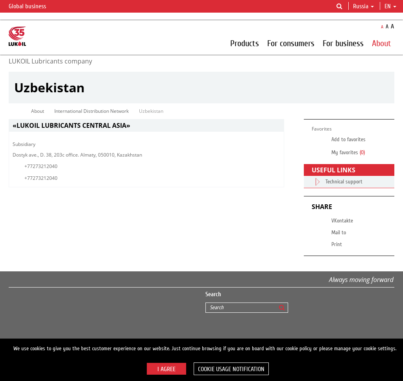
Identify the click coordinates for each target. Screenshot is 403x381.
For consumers (290, 43)
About (381, 43)
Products (244, 43)
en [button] (390, 6)
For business (343, 43)
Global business (32, 7)
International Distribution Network (91, 111)
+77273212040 (40, 166)
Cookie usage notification (231, 369)
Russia (363, 6)
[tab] (146, 126)
